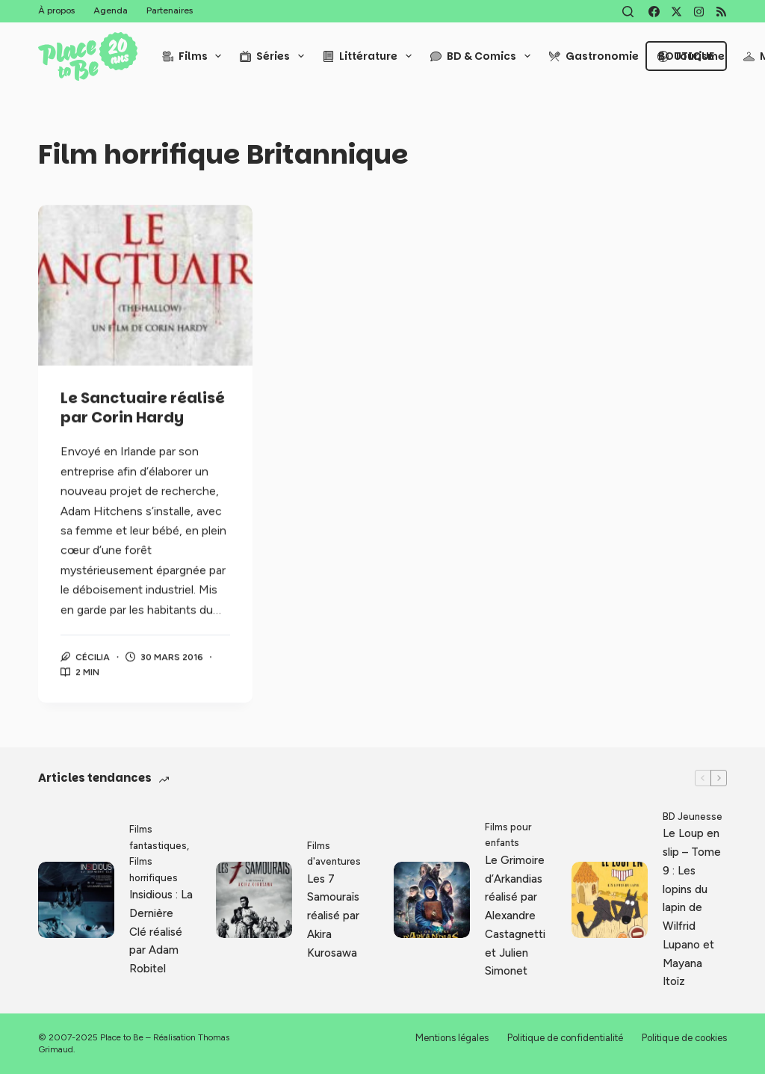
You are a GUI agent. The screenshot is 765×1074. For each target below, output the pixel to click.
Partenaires (169, 10)
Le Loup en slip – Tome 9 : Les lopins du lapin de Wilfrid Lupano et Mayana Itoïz (692, 907)
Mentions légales (452, 1037)
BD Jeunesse (692, 816)
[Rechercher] (628, 11)
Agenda (110, 10)
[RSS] (721, 11)
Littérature (370, 56)
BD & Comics (483, 56)
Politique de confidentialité (565, 1037)
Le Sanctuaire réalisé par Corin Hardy (143, 409)
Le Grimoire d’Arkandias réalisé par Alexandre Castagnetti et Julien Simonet (515, 916)
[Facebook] (654, 11)
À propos (56, 10)
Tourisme (691, 56)
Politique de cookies (684, 1037)
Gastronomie (594, 56)
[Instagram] (698, 11)
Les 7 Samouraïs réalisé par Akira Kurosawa (333, 916)
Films (195, 56)
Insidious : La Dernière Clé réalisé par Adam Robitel (161, 931)
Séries (275, 56)
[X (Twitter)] (676, 11)
